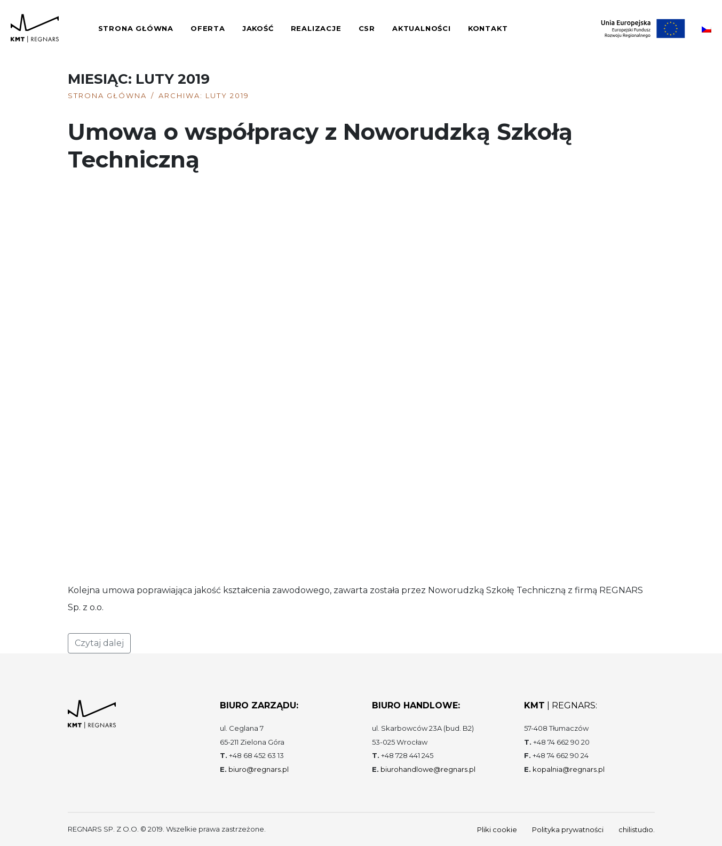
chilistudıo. (636, 829)
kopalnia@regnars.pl (569, 769)
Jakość (258, 28)
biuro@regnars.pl (258, 769)
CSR (367, 28)
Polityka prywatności (568, 829)
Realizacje (316, 28)
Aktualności (421, 28)
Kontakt (488, 28)
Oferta (208, 28)
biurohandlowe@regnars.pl (427, 769)
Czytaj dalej (99, 643)
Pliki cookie (497, 829)
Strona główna (135, 28)
